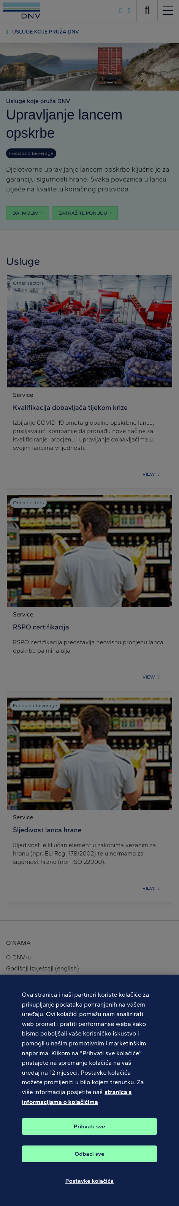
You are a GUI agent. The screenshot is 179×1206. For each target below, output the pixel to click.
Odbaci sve (89, 1158)
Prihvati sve (89, 1131)
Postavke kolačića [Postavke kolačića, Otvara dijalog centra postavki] (89, 1185)
